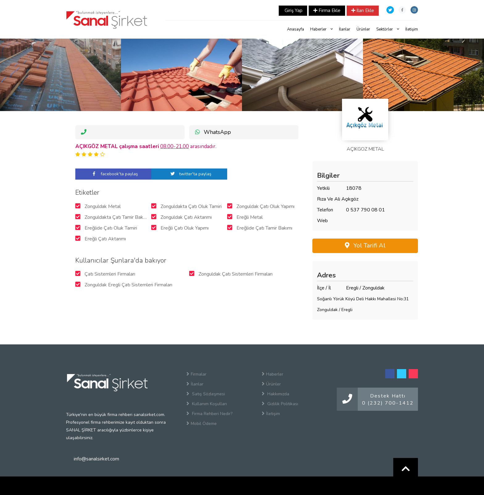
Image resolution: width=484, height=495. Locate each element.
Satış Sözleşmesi (205, 394)
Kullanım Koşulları (206, 404)
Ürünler (363, 29)
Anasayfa (295, 29)
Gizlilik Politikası (280, 404)
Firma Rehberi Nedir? (209, 413)
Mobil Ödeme (201, 423)
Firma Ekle (326, 10)
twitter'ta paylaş (189, 174)
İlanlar (344, 29)
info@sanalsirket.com (96, 458)
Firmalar (196, 374)
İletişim (411, 29)
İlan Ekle (362, 10)
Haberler (321, 29)
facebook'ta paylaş (113, 174)
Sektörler (387, 29)
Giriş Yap (292, 10)
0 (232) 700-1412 (388, 403)
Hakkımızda (275, 394)
